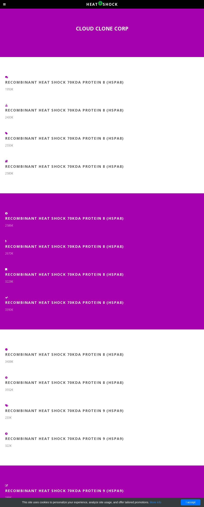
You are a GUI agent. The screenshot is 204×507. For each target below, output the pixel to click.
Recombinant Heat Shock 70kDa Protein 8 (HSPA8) (64, 82)
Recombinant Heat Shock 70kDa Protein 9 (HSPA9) (64, 410)
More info (155, 502)
